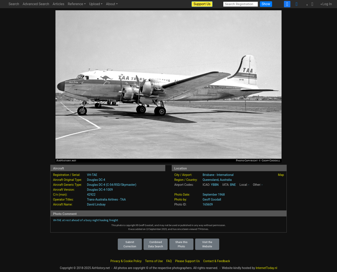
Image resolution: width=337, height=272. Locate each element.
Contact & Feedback (216, 261)
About (110, 4)
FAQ (169, 261)
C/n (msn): (60, 194)
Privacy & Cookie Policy (126, 261)
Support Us (201, 4)
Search (14, 4)
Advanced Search (36, 4)
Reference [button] (75, 4)
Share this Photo (181, 244)
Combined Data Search (155, 244)
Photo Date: (182, 194)
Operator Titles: (63, 199)
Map (281, 175)
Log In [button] (327, 4)
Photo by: (180, 199)
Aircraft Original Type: (67, 179)
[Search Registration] (240, 4)
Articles (58, 4)
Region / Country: (186, 179)
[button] (311, 4)
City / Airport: (183, 175)
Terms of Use (154, 261)
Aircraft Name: (62, 204)
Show (266, 4)
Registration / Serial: (66, 175)
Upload (94, 4)
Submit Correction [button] (129, 244)
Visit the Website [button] (207, 244)
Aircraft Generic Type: (67, 184)
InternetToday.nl (266, 268)
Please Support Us (187, 261)
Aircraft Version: (64, 189)
